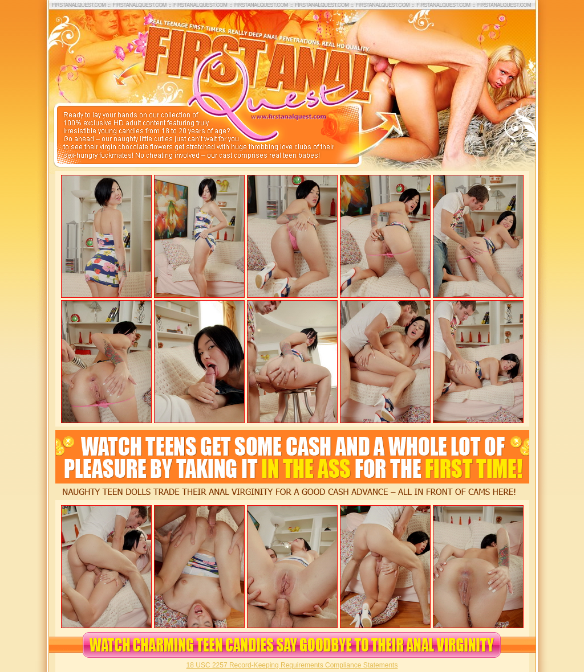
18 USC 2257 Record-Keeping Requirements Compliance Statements (292, 665)
